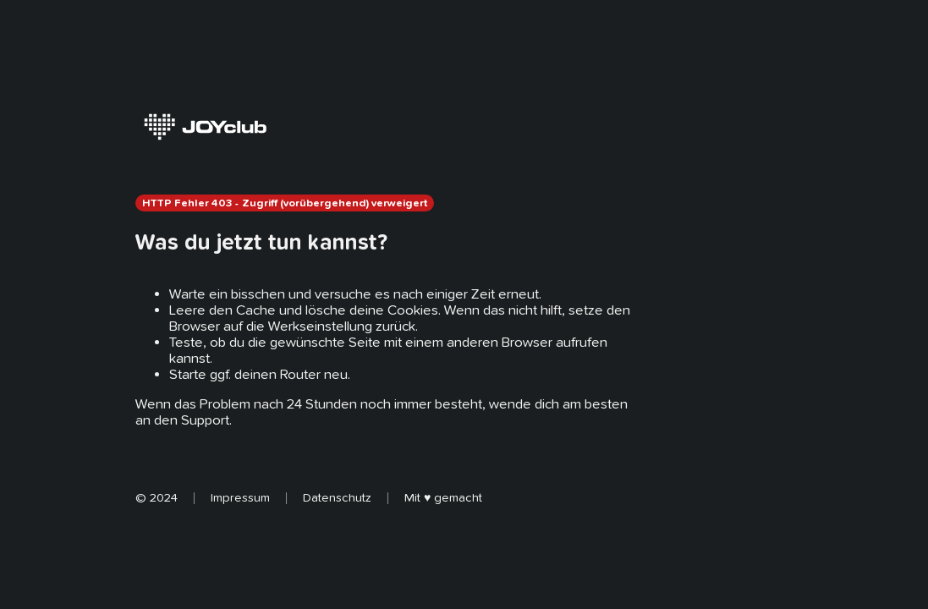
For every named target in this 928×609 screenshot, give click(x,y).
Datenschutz (337, 497)
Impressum (240, 497)
